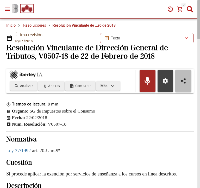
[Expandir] (108, 86)
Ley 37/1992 (18, 150)
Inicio (11, 25)
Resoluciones (34, 25)
